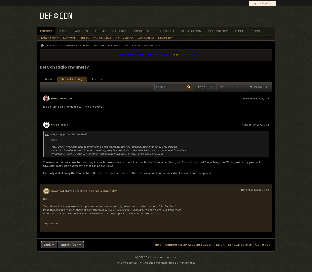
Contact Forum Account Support (189, 245)
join (175, 55)
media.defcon (191, 31)
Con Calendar (102, 38)
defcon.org (164, 31)
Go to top (263, 245)
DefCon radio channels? (100, 191)
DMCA (220, 245)
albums (100, 31)
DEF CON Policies (240, 245)
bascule (57, 98)
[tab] (48, 79)
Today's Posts (50, 38)
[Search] (173, 87)
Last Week (69, 38)
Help (158, 245)
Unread (84, 38)
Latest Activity (72, 79)
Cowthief (57, 191)
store (256, 31)
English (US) (71, 245)
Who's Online (146, 38)
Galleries (119, 31)
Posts (49, 79)
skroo (55, 125)
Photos (97, 79)
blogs (63, 31)
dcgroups (141, 31)
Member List (165, 38)
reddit (240, 31)
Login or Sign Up (262, 3)
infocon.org (218, 31)
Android (128, 38)
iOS (117, 38)
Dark (49, 245)
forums (46, 31)
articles (81, 31)
